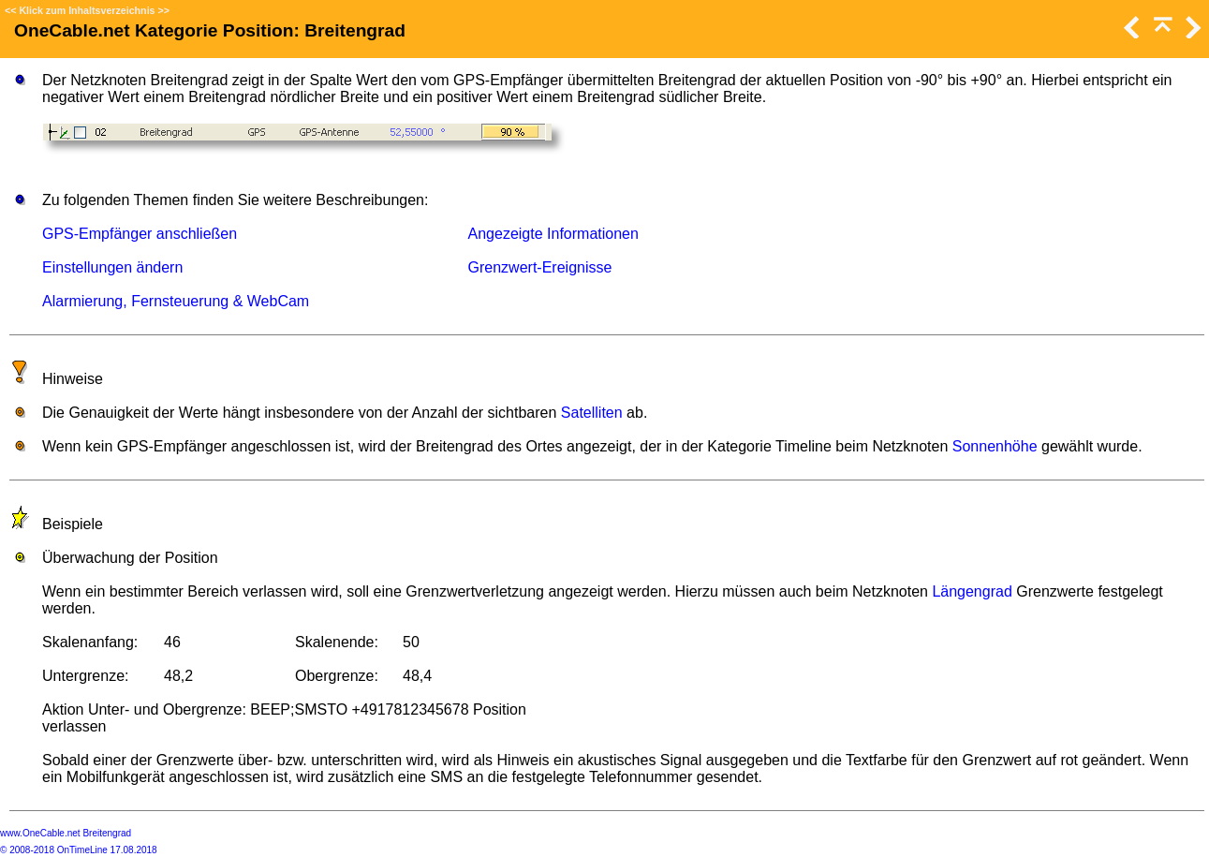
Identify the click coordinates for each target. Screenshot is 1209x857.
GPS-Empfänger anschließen (139, 234)
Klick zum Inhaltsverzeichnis (87, 10)
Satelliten (592, 413)
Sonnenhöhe (995, 446)
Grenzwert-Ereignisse (540, 267)
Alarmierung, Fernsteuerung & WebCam (175, 301)
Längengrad (971, 591)
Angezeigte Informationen (553, 234)
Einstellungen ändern (112, 267)
